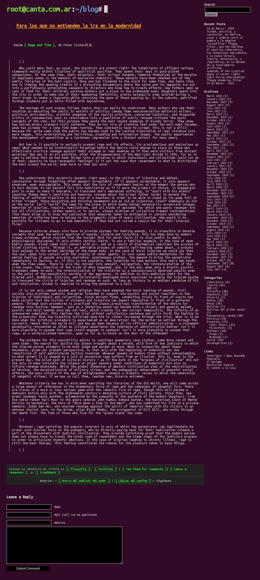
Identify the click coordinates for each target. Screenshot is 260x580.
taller (211, 340)
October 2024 (216, 120)
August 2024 (215, 123)
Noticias (213, 306)
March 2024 (214, 129)
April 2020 (214, 184)
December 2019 (216, 190)
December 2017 (216, 254)
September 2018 (217, 226)
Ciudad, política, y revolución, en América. (224, 33)
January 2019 (216, 214)
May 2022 (213, 147)
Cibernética (215, 282)
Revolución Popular (220, 364)
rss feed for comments (144, 469)
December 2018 (216, 217)
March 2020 (214, 187)
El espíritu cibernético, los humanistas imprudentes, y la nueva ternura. (227, 52)
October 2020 (216, 172)
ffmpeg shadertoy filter (224, 80)
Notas (210, 303)
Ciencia (212, 285)
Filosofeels (217, 327)
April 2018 (214, 242)
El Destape (214, 361)
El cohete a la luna (221, 367)
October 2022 (216, 141)
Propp (213, 333)
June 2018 (213, 235)
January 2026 (216, 98)
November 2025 (216, 102)
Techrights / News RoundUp (226, 355)
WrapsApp (215, 336)
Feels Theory (218, 324)
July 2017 (213, 269)
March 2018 (214, 245)
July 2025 (213, 108)
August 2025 (215, 105)
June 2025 (213, 111)
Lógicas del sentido (132, 480)
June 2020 (213, 181)
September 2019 (217, 196)
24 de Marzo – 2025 (220, 83)
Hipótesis (213, 294)
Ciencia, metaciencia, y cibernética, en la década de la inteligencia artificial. (226, 63)
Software (213, 330)
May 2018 (213, 239)
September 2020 (217, 175)
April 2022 (214, 150)
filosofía (78, 469)
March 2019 (214, 211)
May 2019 (213, 205)
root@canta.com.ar (39, 9)
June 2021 (213, 159)
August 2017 (215, 266)
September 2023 (217, 132)
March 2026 (214, 95)
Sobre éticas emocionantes (226, 77)
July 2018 (213, 232)
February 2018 (216, 248)
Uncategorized (216, 343)
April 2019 (214, 208)
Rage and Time (39, 45)
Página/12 (213, 358)
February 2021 (216, 162)
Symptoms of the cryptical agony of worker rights (226, 73)
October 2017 (216, 260)
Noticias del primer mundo (226, 309)
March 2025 (214, 114)
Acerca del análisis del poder (84, 480)
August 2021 (215, 156)
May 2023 (213, 135)
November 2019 (216, 193)
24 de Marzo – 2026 (220, 28)
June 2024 (213, 126)
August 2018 (215, 229)
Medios (211, 300)
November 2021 (216, 153)
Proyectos (213, 321)
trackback (48, 472)
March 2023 (214, 138)
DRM (209, 288)
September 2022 (217, 144)
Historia (213, 297)
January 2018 (216, 251)
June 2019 (213, 202)
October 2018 (216, 223)
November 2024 (216, 117)
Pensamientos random (221, 315)
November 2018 (216, 220)
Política (106, 469)
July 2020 (213, 178)
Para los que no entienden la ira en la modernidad (79, 25)
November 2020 (216, 168)
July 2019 (213, 199)
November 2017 (216, 257)
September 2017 (217, 263)
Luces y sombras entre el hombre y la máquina (225, 39)
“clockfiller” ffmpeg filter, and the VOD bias (225, 45)
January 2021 (216, 165)
